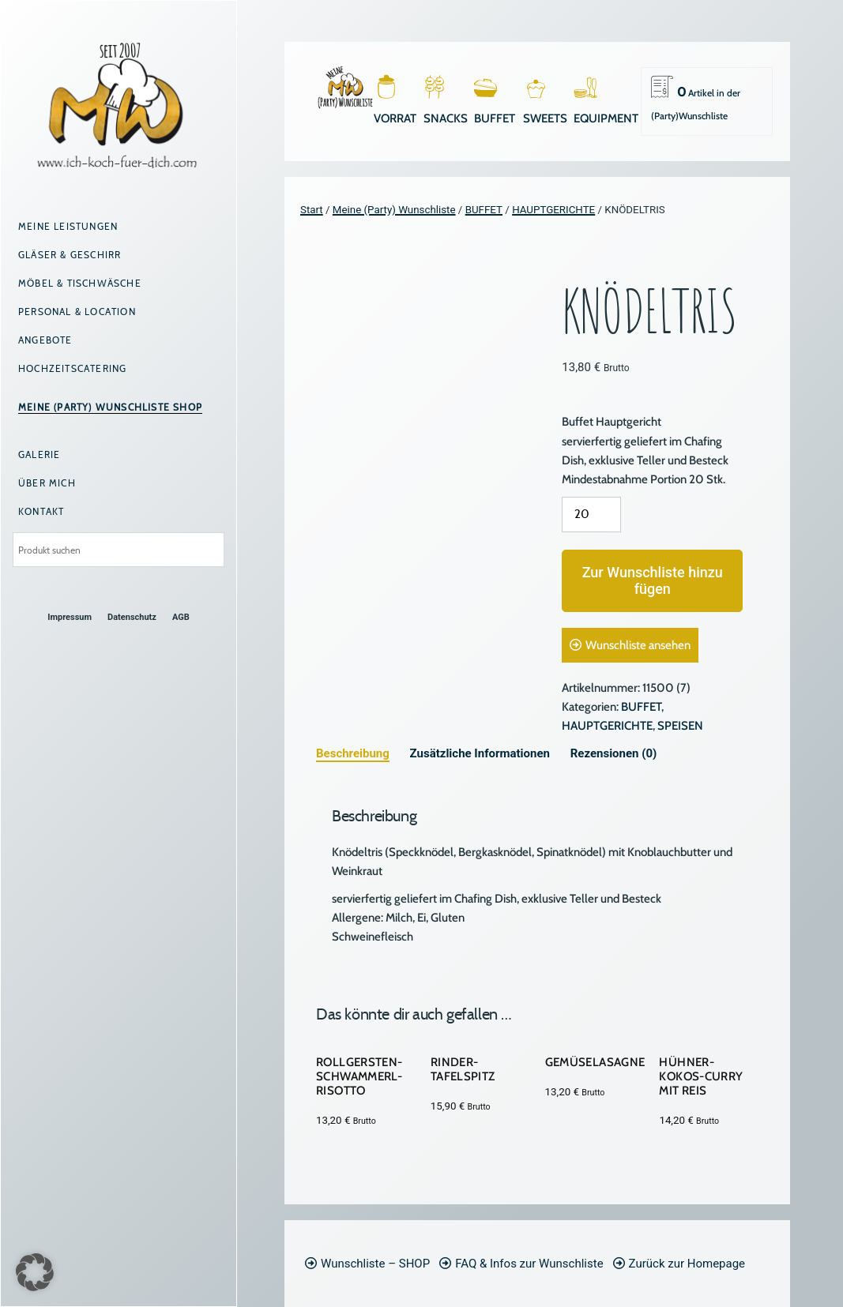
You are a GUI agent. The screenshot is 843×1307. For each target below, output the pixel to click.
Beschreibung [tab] (353, 753)
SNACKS (445, 118)
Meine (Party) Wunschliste (394, 210)
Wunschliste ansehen (638, 645)
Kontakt (41, 511)
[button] (35, 1272)
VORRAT (395, 118)
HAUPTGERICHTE (553, 210)
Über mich (47, 483)
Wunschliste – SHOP (375, 1263)
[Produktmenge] (591, 514)
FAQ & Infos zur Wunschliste (529, 1263)
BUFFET (494, 118)
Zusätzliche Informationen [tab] (480, 753)
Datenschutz (131, 617)
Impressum (69, 617)
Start (311, 210)
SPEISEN (680, 726)
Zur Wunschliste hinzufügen (652, 581)
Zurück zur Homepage (687, 1263)
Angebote (45, 340)
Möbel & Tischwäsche (79, 283)
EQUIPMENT (606, 118)
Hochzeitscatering (72, 368)
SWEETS (545, 118)
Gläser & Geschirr (69, 255)
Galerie (39, 454)
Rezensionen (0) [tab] (613, 753)
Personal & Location (77, 311)
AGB (181, 617)
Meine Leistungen (68, 226)
